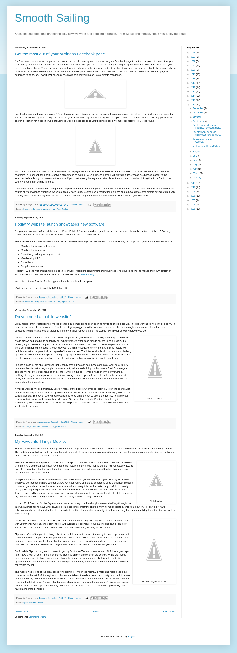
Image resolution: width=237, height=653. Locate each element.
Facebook (27, 209)
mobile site (35, 426)
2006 (193, 204)
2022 (193, 61)
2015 (193, 91)
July (195, 156)
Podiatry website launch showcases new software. (60, 224)
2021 (193, 65)
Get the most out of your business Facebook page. (60, 54)
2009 (193, 191)
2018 (193, 78)
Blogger (132, 636)
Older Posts (169, 611)
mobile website (47, 426)
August (197, 151)
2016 (193, 87)
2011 (193, 183)
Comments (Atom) (37, 617)
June (195, 160)
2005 (193, 209)
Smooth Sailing (52, 18)
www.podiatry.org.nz (90, 274)
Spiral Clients (68, 302)
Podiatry (57, 302)
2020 (193, 70)
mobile (26, 426)
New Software (46, 302)
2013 (193, 100)
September (199, 121)
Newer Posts (22, 611)
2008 (193, 196)
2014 (193, 96)
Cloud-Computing (31, 302)
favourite (32, 603)
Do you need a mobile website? (43, 316)
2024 (193, 52)
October (197, 117)
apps (25, 603)
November (198, 112)
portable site (60, 426)
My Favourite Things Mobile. (40, 441)
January (197, 177)
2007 (193, 200)
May (195, 164)
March (196, 173)
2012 (193, 104)
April (195, 169)
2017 (193, 83)
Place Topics (62, 209)
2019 (193, 74)
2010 (193, 187)
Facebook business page (44, 209)
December (198, 108)
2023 (193, 57)
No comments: (78, 204)
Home (96, 611)
